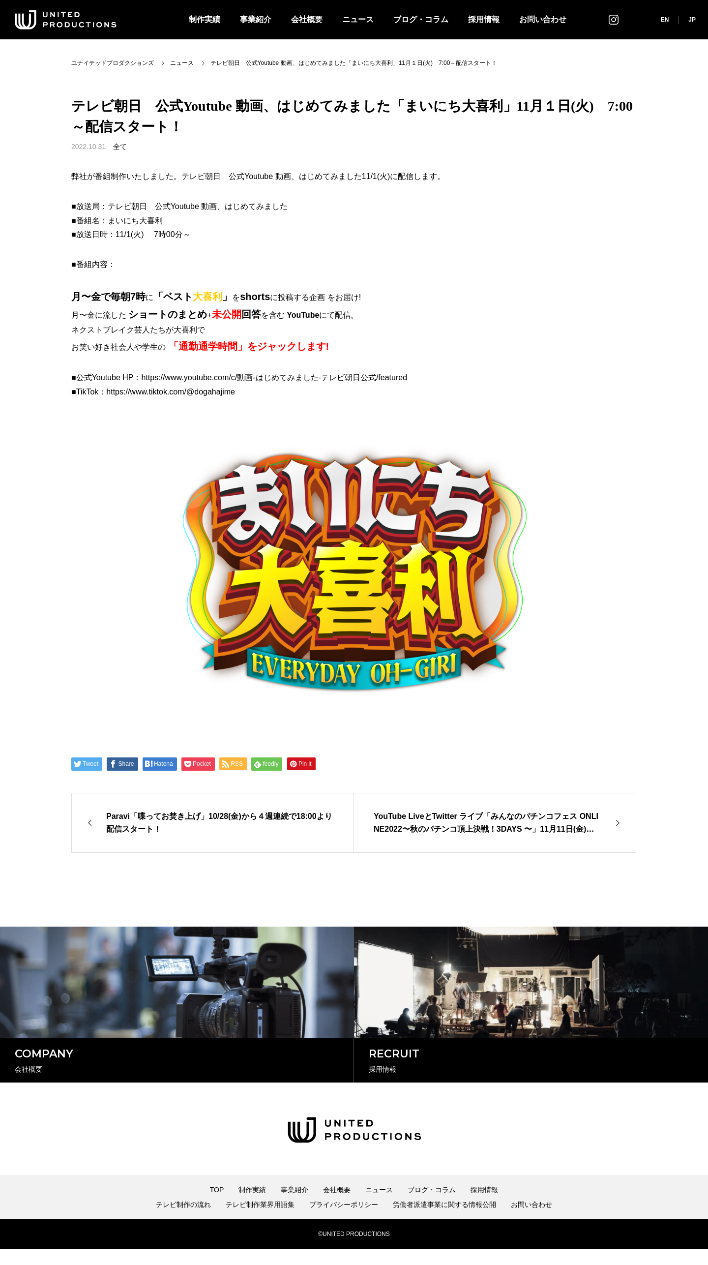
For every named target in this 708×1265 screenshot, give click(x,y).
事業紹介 (255, 19)
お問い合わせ (542, 19)
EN (665, 19)
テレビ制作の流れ (183, 1220)
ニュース (358, 19)
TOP (217, 1206)
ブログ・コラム (420, 19)
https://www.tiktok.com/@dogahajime (170, 392)
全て (120, 147)
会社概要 (307, 19)
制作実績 (204, 19)
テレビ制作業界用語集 (260, 1220)
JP (692, 19)
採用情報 (484, 19)
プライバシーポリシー (343, 1220)
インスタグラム (613, 19)
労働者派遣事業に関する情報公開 (444, 1220)
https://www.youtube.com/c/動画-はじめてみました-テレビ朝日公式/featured (274, 377)
